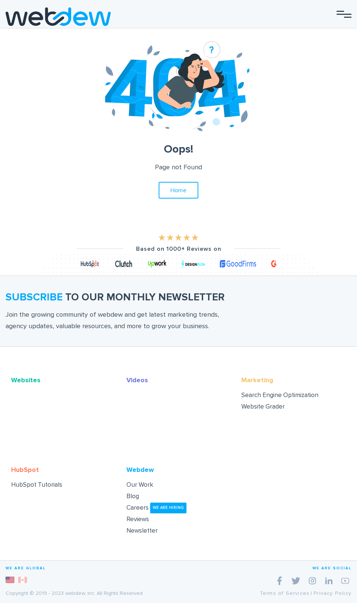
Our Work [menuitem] (139, 485)
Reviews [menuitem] (137, 519)
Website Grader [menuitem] (263, 406)
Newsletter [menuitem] (142, 530)
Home (179, 190)
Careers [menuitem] (156, 508)
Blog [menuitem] (132, 496)
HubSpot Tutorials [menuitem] (36, 485)
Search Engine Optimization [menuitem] (279, 395)
